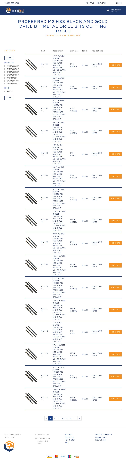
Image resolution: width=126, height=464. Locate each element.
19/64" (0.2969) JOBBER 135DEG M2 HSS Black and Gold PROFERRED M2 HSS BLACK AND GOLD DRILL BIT (59, 398)
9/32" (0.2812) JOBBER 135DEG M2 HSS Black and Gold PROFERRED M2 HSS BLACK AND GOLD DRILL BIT (59, 376)
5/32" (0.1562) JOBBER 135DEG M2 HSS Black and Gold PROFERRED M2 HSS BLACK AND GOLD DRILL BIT (59, 198)
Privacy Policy (101, 437)
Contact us (69, 437)
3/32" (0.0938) (13, 72)
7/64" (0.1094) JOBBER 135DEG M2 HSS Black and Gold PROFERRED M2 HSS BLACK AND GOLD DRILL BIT (59, 131)
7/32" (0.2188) (73, 287)
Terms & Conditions (103, 434)
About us (68, 434)
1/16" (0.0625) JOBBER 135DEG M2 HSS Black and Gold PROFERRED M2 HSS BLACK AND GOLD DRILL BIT (59, 65)
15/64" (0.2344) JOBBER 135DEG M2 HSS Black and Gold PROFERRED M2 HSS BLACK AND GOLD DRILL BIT (59, 309)
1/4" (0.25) (72, 332)
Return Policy (100, 440)
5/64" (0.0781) (13, 69)
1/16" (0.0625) (13, 66)
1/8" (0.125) (12, 78)
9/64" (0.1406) (13, 81)
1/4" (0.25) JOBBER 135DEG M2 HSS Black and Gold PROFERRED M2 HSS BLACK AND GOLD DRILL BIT (59, 332)
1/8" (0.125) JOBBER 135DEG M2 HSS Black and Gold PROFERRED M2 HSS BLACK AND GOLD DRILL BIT (59, 154)
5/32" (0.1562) (13, 84)
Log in (117, 3)
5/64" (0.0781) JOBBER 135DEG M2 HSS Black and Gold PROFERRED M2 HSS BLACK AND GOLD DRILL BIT (59, 87)
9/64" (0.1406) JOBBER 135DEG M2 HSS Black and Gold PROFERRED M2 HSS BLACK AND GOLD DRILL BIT (59, 176)
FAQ (66, 442)
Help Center (70, 440)
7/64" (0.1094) (13, 75)
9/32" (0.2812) (73, 376)
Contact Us (101, 3)
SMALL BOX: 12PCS (97, 65)
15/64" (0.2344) (73, 309)
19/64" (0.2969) (73, 398)
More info (115, 65)
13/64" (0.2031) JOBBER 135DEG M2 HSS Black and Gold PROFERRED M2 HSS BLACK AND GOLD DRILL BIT (59, 265)
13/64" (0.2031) (73, 265)
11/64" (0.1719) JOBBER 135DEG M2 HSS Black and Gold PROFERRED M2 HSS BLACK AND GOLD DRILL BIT (59, 220)
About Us (90, 3)
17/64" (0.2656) (73, 354)
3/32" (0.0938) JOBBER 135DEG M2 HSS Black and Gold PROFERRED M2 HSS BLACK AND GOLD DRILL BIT (59, 109)
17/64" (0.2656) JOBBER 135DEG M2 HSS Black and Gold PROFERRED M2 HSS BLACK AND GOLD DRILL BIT (59, 354)
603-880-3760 (11, 3)
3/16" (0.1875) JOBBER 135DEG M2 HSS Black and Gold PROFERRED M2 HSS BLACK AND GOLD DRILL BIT (59, 243)
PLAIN (9, 91)
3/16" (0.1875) (73, 243)
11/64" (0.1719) (73, 220)
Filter (9, 58)
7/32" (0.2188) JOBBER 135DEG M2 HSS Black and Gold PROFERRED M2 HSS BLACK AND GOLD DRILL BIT (59, 287)
